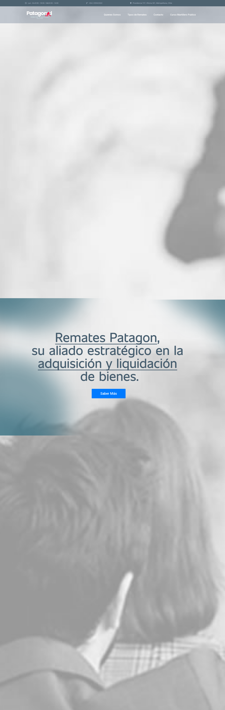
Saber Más (108, 394)
